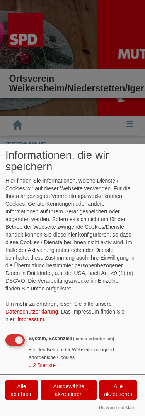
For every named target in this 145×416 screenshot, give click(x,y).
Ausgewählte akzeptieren (68, 390)
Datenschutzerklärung (31, 312)
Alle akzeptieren (118, 390)
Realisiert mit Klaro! (117, 407)
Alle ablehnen (21, 390)
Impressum (30, 319)
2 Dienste (42, 365)
